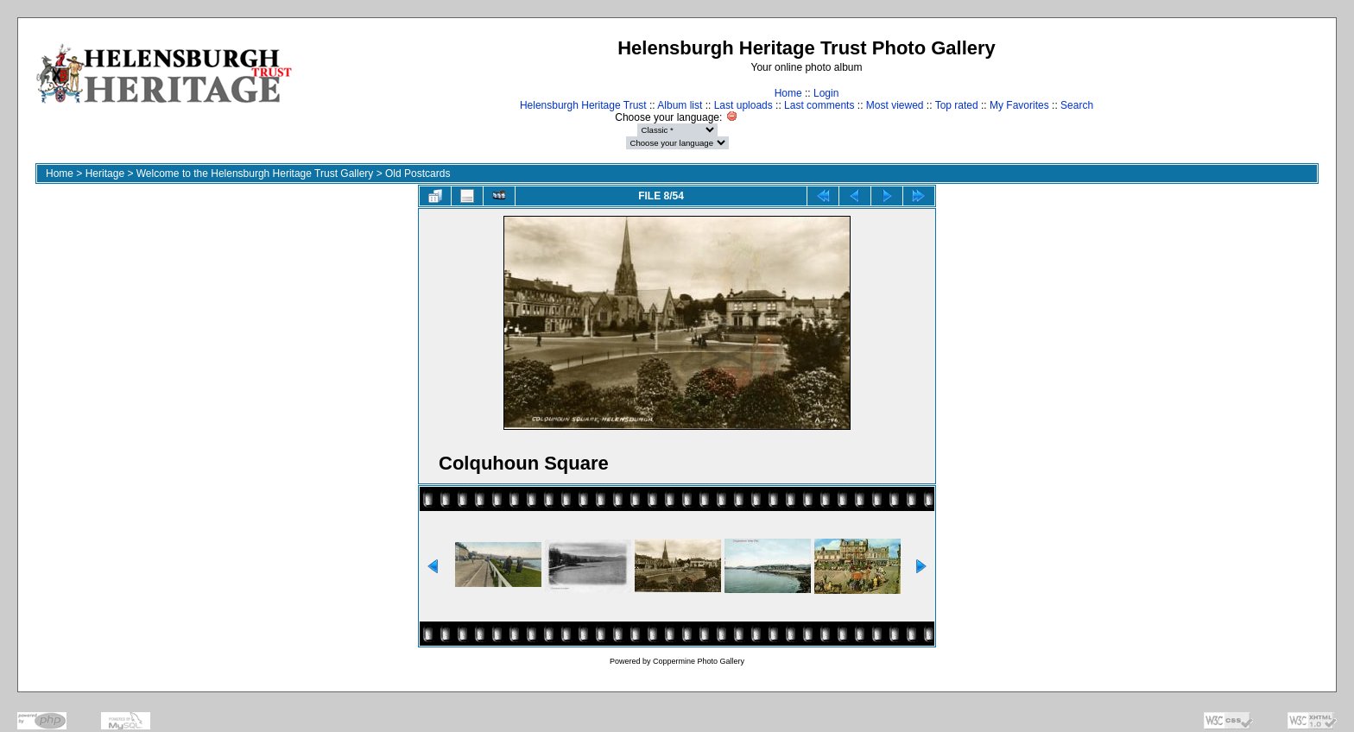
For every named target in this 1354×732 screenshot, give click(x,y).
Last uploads (743, 105)
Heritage (104, 173)
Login (825, 93)
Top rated (956, 105)
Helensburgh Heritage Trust (583, 105)
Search (1076, 105)
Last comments (819, 105)
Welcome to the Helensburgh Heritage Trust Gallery (255, 173)
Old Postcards (417, 173)
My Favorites (1019, 105)
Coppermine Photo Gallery (698, 661)
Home (788, 93)
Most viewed (895, 105)
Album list (679, 105)
